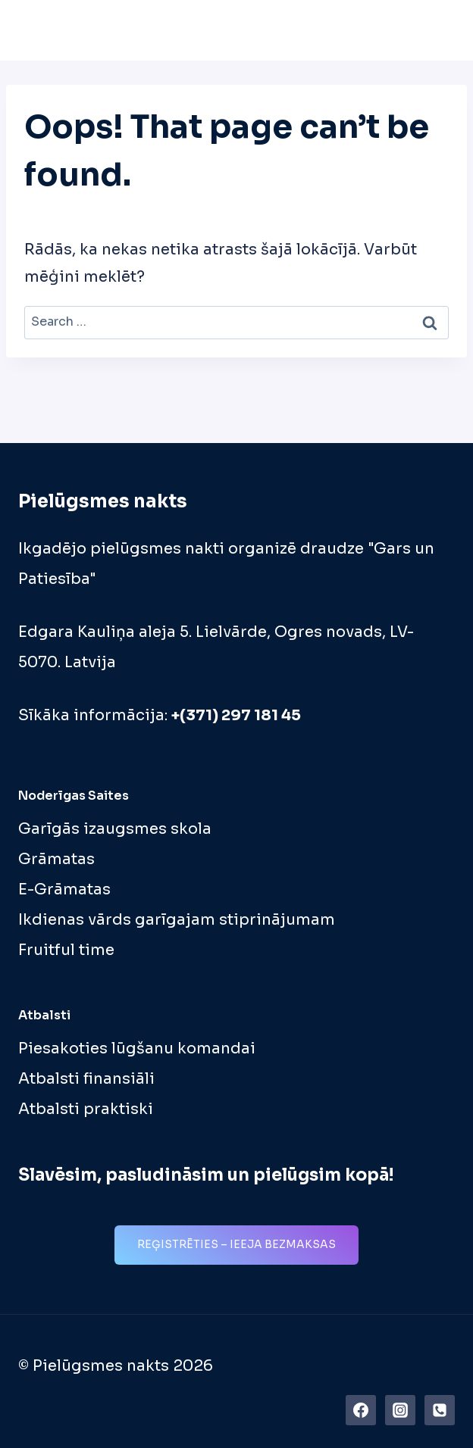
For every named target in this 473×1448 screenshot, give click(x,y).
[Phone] (439, 1410)
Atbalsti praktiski (85, 1109)
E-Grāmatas (64, 889)
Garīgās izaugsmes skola (114, 828)
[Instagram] (400, 1410)
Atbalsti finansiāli (86, 1078)
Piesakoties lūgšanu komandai (136, 1048)
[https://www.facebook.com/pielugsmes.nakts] (361, 1410)
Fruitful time (66, 950)
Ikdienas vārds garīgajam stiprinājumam (176, 919)
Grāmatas (56, 859)
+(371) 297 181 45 (236, 715)
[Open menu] (438, 30)
